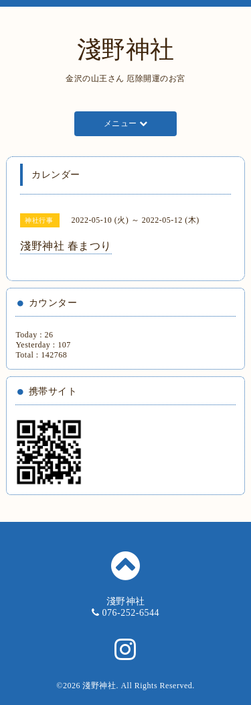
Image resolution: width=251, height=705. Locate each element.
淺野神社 (126, 49)
